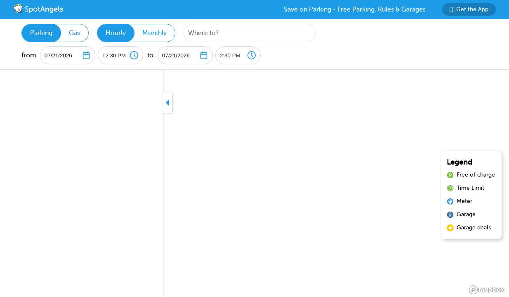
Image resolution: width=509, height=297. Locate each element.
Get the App (469, 9)
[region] (254, 183)
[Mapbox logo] (487, 290)
